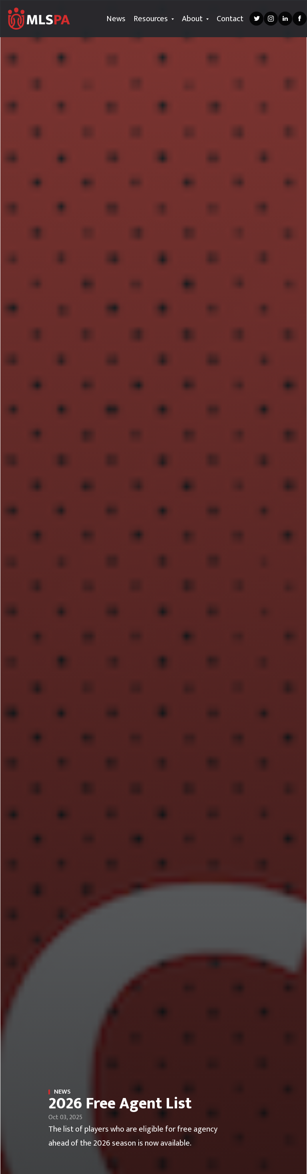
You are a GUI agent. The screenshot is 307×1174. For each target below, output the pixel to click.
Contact (230, 19)
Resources (154, 19)
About (195, 19)
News (116, 19)
